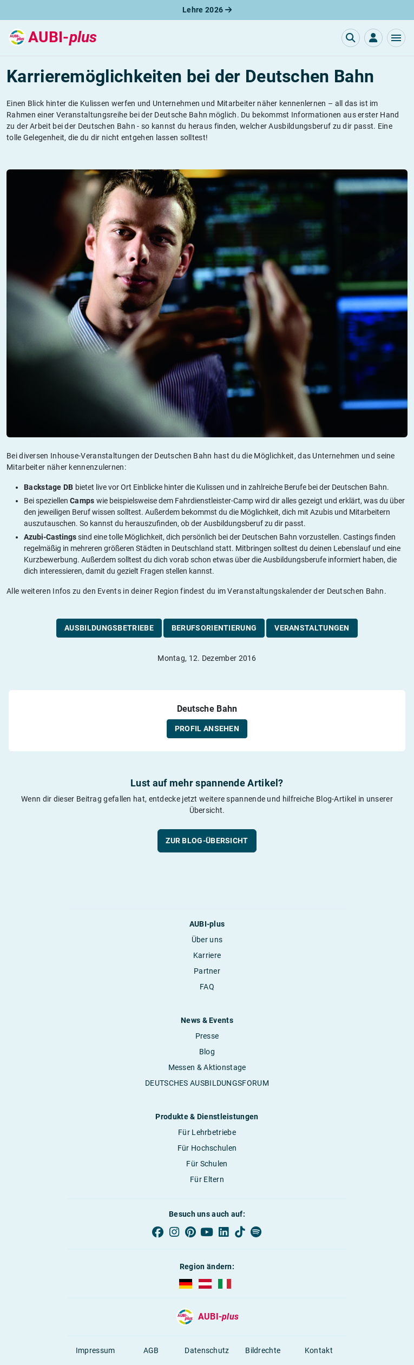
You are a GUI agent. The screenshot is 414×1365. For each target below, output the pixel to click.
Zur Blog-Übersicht (207, 840)
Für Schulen (206, 1163)
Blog (207, 1051)
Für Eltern (207, 1179)
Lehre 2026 (207, 9)
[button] (396, 38)
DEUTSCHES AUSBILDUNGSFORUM (207, 1083)
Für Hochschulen (207, 1148)
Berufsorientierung (214, 628)
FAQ (207, 986)
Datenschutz (207, 1350)
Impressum (95, 1350)
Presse (207, 1036)
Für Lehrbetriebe (207, 1132)
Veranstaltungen (312, 628)
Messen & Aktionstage (207, 1067)
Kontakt (319, 1350)
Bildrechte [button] (262, 1350)
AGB (151, 1350)
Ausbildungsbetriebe (109, 628)
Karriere (207, 955)
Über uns (207, 939)
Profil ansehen (207, 728)
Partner (207, 971)
